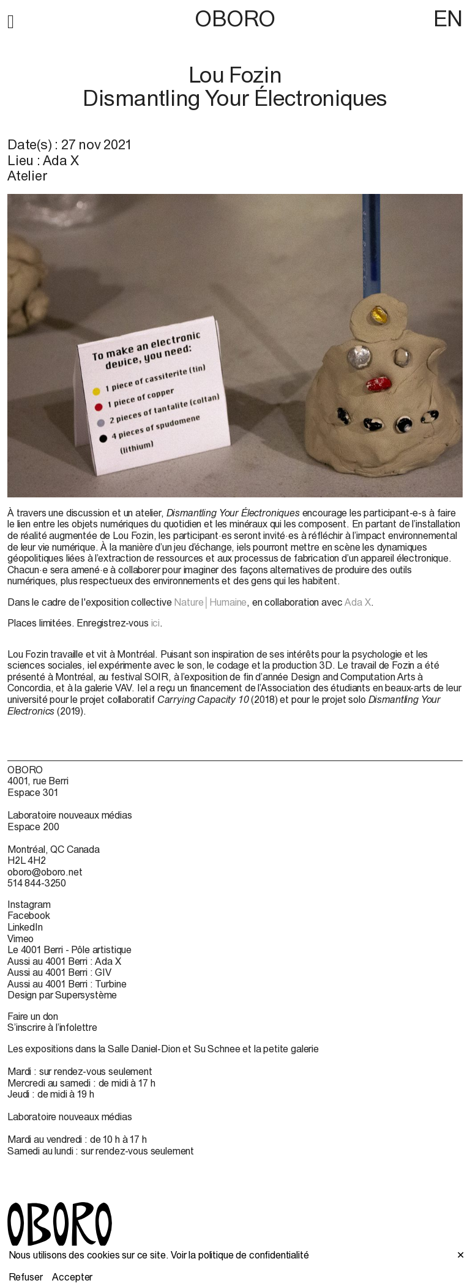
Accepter (72, 1276)
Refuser (26, 1276)
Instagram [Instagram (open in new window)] (29, 904)
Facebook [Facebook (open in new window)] (28, 915)
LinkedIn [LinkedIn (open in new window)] (25, 926)
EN (448, 18)
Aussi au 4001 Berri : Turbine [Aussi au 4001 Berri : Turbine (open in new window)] (66, 983)
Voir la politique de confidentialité (239, 1254)
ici (155, 622)
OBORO (235, 18)
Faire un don (32, 1016)
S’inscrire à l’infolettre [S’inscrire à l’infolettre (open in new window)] (52, 1027)
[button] (10, 19)
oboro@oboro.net (45, 871)
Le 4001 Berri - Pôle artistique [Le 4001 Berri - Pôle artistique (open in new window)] (69, 949)
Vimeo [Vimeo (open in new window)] (20, 938)
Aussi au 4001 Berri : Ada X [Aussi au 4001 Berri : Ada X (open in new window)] (64, 961)
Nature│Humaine (210, 602)
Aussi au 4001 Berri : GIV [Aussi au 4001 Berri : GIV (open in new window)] (59, 972)
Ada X (357, 602)
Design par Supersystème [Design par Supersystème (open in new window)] (62, 994)
